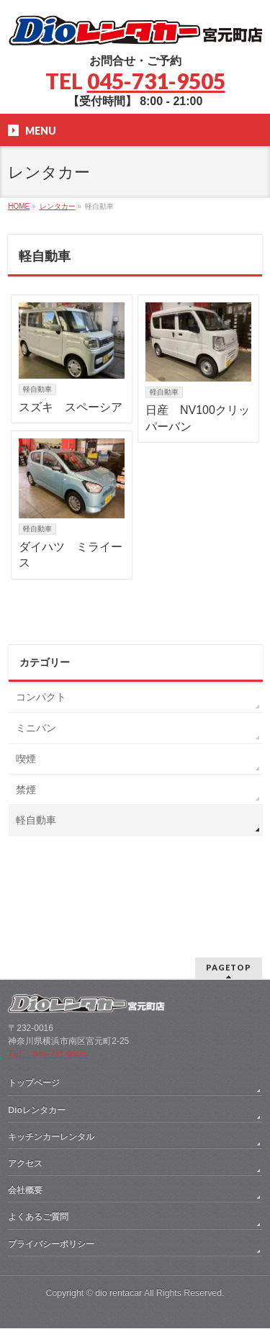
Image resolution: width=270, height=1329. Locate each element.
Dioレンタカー (37, 1024)
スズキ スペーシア (70, 407)
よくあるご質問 (38, 1131)
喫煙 (26, 759)
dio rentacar (118, 1207)
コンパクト (41, 697)
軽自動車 (37, 389)
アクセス (25, 1078)
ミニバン (36, 728)
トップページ (34, 997)
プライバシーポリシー (51, 1158)
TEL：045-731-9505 (47, 968)
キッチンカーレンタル (51, 1051)
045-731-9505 (156, 81)
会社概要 (25, 1104)
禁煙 (26, 790)
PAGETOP (228, 881)
